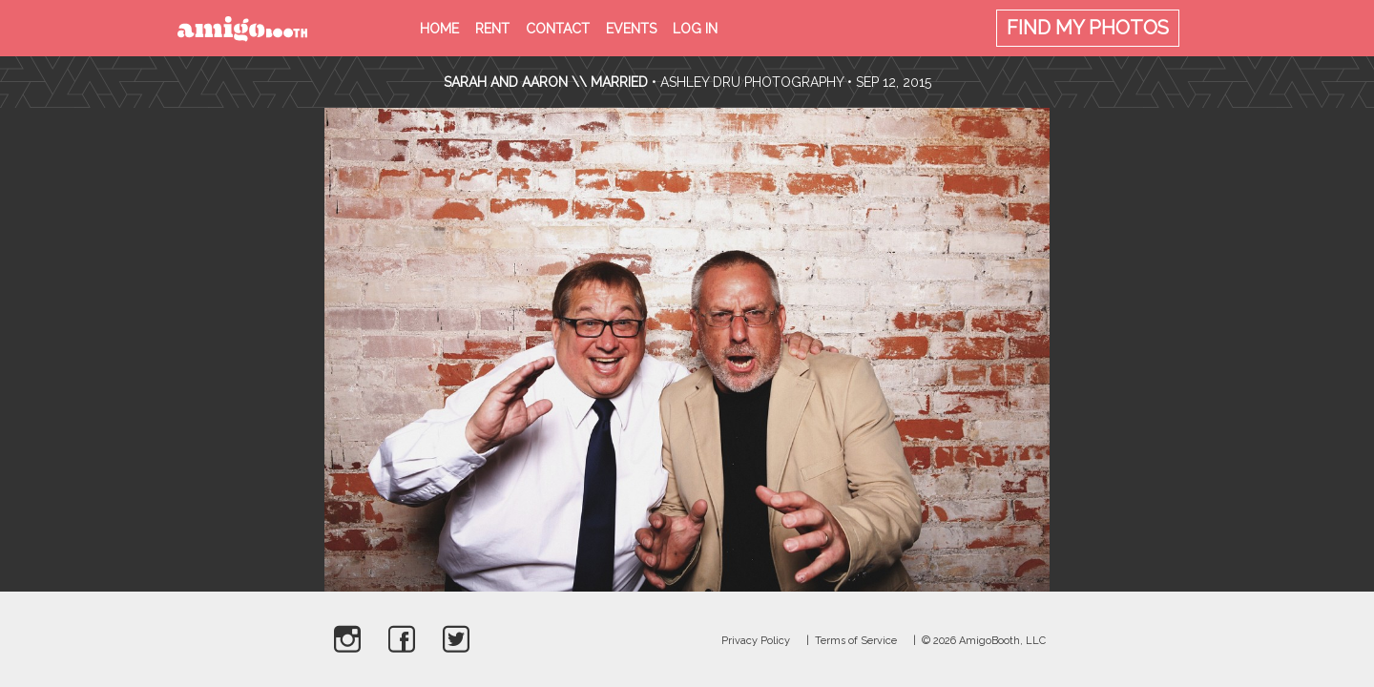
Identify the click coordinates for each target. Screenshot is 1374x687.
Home (439, 28)
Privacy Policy (755, 641)
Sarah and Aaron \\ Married (546, 82)
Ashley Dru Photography (751, 82)
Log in (695, 28)
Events (631, 28)
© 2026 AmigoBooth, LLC (984, 641)
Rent (492, 28)
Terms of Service (856, 641)
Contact (558, 28)
